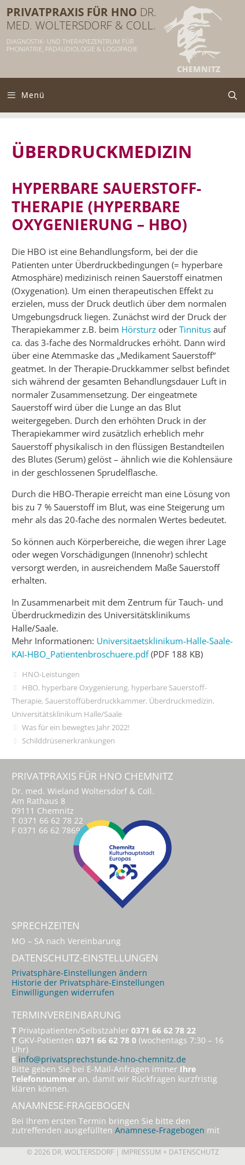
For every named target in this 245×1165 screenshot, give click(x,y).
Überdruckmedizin (181, 701)
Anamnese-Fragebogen (160, 1130)
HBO (30, 687)
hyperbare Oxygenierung (85, 687)
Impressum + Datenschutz (170, 1152)
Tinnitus (195, 329)
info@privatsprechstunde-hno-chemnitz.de (102, 1059)
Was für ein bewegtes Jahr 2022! (75, 727)
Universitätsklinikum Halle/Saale (67, 714)
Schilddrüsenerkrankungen (68, 740)
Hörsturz (138, 329)
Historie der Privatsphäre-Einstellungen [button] (88, 983)
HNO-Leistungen (51, 674)
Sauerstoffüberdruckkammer (95, 701)
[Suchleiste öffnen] (232, 95)
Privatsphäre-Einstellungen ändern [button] (79, 973)
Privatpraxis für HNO (71, 12)
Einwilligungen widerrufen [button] (63, 992)
